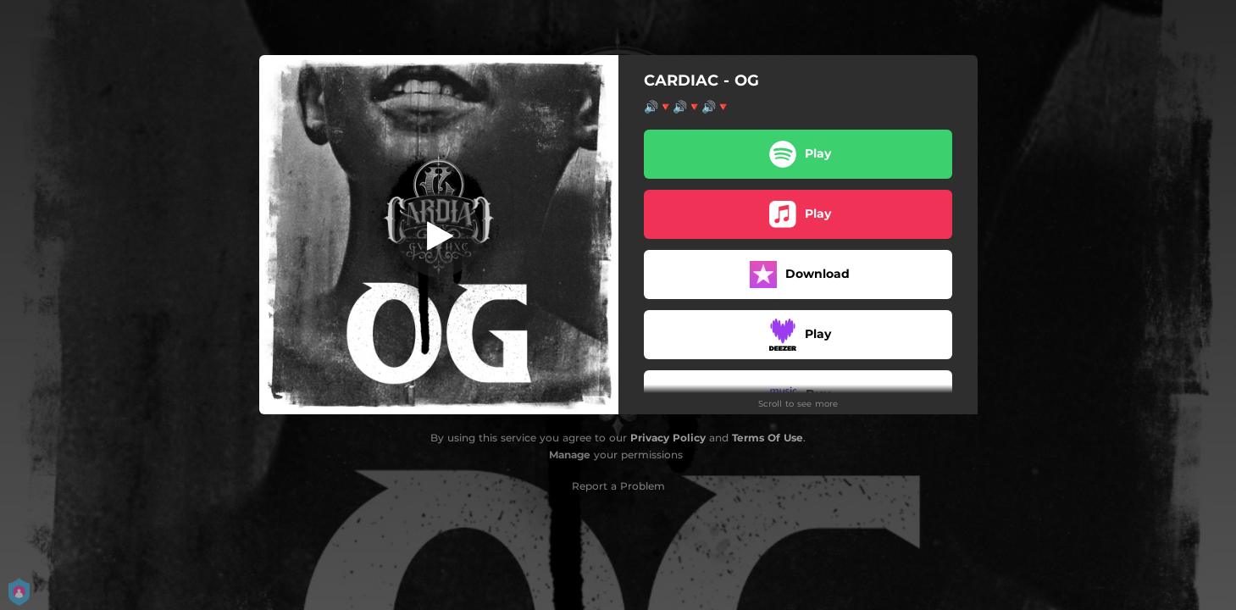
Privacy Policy (668, 437)
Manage (569, 454)
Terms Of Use (767, 437)
